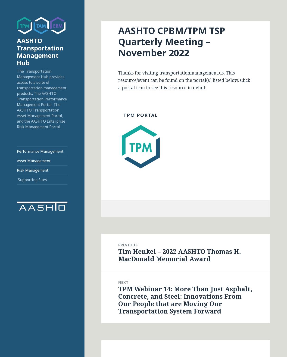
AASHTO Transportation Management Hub (40, 51)
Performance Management (40, 151)
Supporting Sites (32, 179)
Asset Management (33, 160)
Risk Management (32, 170)
